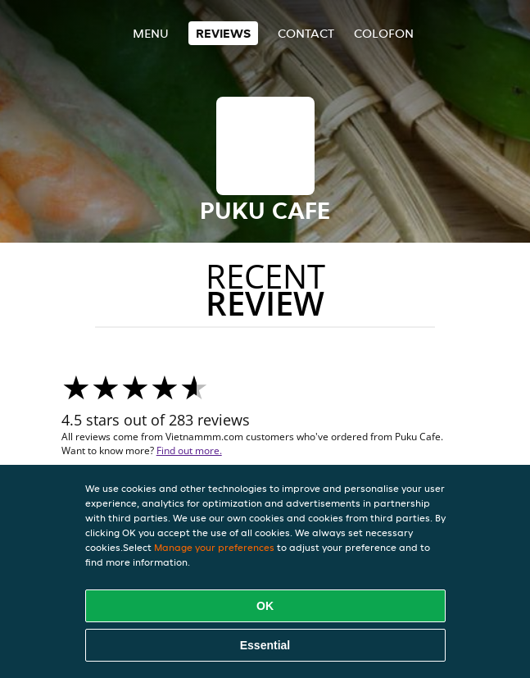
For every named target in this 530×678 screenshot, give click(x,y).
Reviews (223, 33)
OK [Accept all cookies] (265, 605)
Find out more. (189, 450)
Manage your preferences (214, 547)
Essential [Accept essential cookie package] (265, 645)
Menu (151, 33)
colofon (384, 33)
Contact (306, 33)
